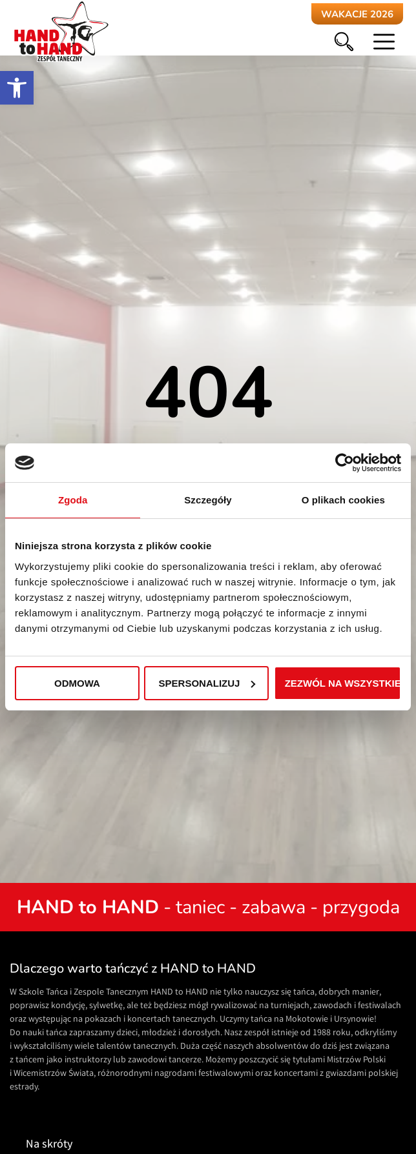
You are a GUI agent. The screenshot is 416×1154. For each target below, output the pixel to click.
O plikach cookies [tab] (343, 499)
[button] (17, 88)
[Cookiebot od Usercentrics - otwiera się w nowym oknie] (344, 462)
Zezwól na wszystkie (343, 683)
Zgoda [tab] (73, 499)
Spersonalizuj (207, 683)
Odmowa (77, 683)
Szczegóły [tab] (207, 499)
